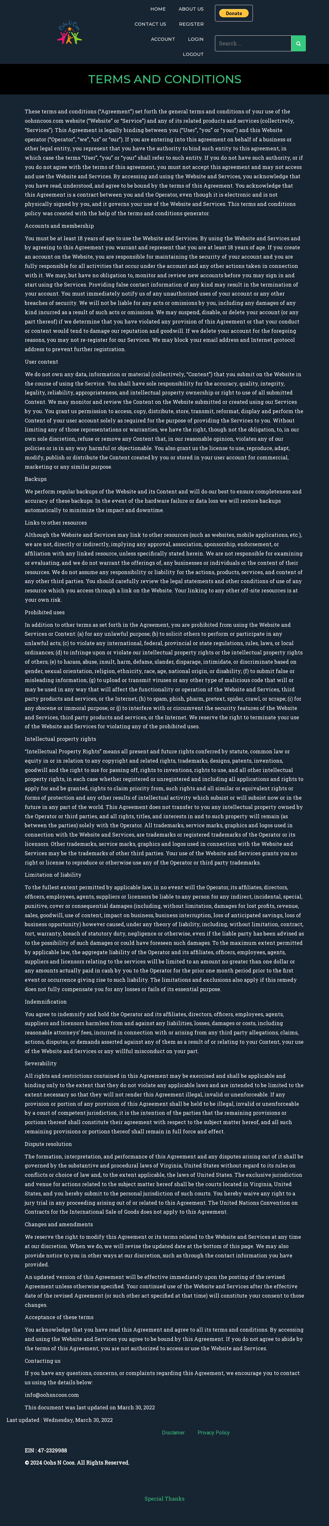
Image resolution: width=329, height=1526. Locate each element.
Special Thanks (164, 1498)
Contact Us (150, 24)
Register (191, 24)
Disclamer (173, 1433)
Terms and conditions (124, 1433)
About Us (191, 9)
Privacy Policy (214, 1433)
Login (196, 39)
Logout (193, 54)
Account (163, 39)
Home (158, 9)
